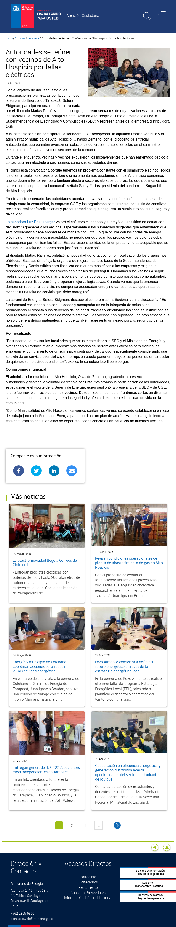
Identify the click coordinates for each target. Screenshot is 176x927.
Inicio (9, 38)
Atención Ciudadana (83, 15)
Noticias (20, 38)
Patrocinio (88, 876)
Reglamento (88, 887)
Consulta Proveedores (88, 892)
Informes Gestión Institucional (88, 897)
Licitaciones (88, 882)
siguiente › (117, 825)
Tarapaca (33, 38)
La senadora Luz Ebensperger (31, 222)
